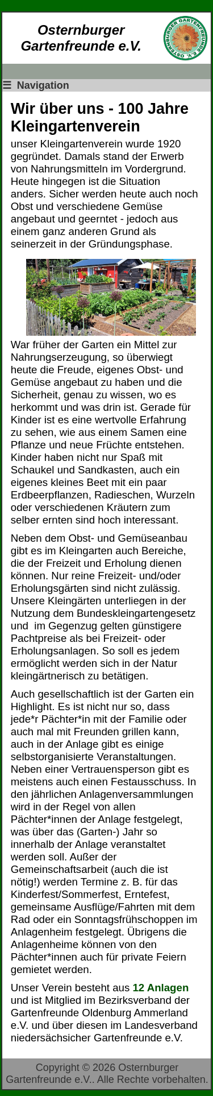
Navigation (35, 85)
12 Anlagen (160, 988)
